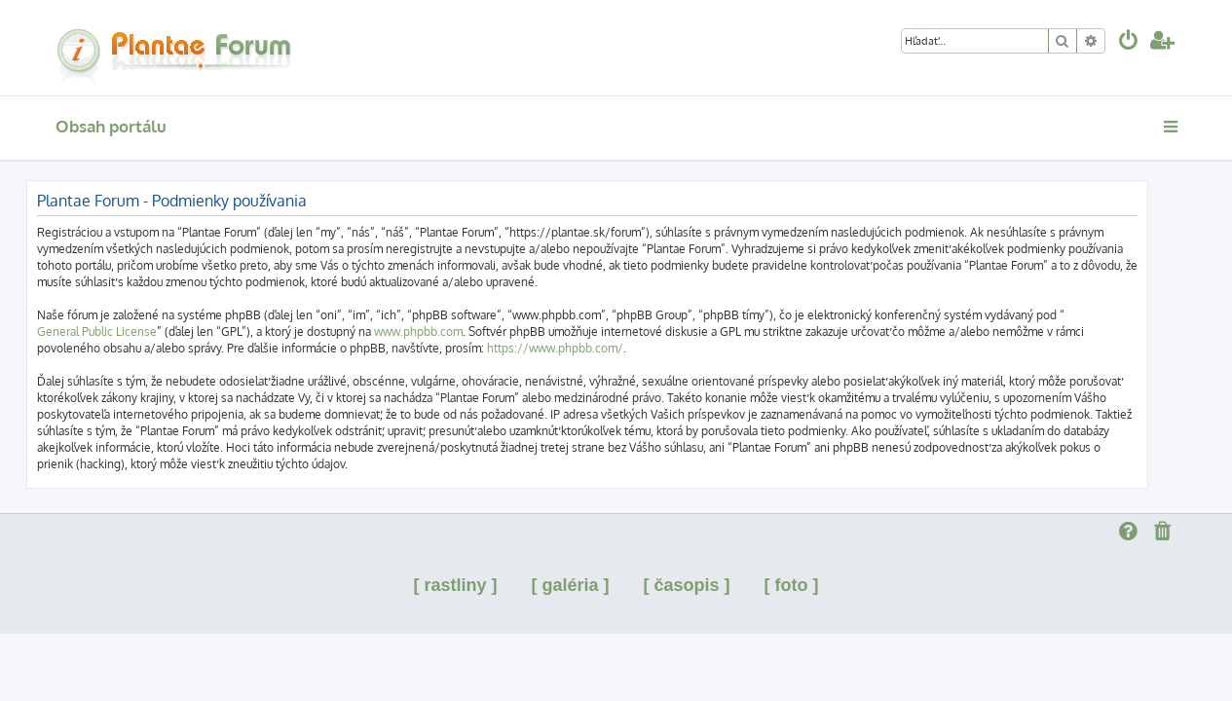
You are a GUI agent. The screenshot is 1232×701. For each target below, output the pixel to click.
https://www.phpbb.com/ (584, 348)
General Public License (126, 331)
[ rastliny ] (455, 585)
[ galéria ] (570, 585)
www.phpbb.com (447, 331)
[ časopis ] (687, 585)
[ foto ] (792, 585)
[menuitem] (1128, 42)
